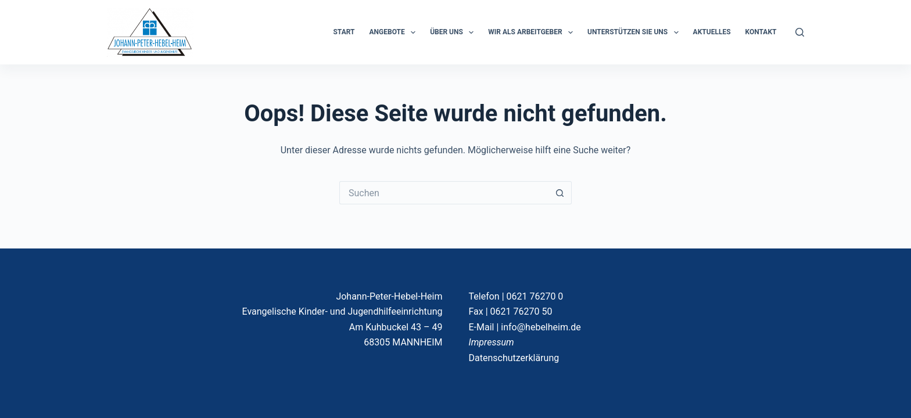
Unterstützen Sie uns (635, 32)
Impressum (491, 342)
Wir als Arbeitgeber (533, 32)
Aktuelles (712, 32)
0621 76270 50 (521, 311)
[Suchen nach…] (443, 192)
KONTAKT (761, 32)
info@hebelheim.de (540, 327)
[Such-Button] (560, 192)
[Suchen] (799, 32)
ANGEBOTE (395, 32)
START (343, 32)
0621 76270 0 (535, 296)
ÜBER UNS (454, 32)
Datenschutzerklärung (514, 357)
